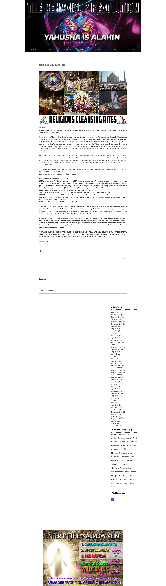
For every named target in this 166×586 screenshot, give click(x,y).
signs (119, 483)
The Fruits (115, 468)
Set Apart (114, 464)
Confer (113, 438)
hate (121, 479)
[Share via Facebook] (40, 251)
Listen (130, 449)
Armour (114, 434)
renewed (131, 479)
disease (134, 472)
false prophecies (128, 476)
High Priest (115, 449)
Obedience (125, 457)
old (125, 479)
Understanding (125, 468)
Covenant (121, 438)
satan (113, 483)
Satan (123, 460)
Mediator (114, 453)
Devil (128, 442)
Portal (132, 457)
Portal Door (115, 460)
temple (124, 483)
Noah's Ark (115, 457)
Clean (129, 434)
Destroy (122, 442)
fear (112, 479)
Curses (128, 438)
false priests (115, 476)
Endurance (115, 445)
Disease (134, 442)
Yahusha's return (117, 472)
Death (135, 438)
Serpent (130, 460)
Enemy (123, 445)
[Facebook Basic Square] (112, 499)
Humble (124, 449)
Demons (114, 442)
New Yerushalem (125, 453)
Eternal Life (131, 445)
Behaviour (122, 434)
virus (113, 487)
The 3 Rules (124, 464)
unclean (131, 483)
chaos (127, 472)
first (117, 479)
